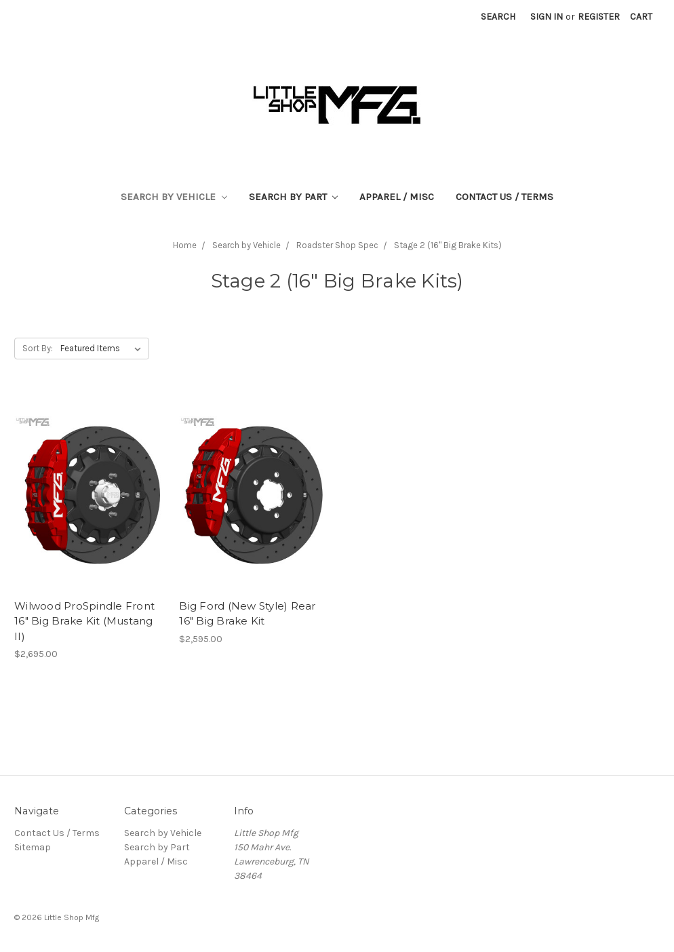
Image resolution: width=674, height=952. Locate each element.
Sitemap (32, 847)
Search (498, 16)
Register (599, 16)
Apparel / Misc (396, 197)
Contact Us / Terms (504, 197)
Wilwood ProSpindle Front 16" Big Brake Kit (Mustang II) (84, 621)
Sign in (546, 16)
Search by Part (293, 197)
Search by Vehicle (174, 197)
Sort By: (37, 348)
